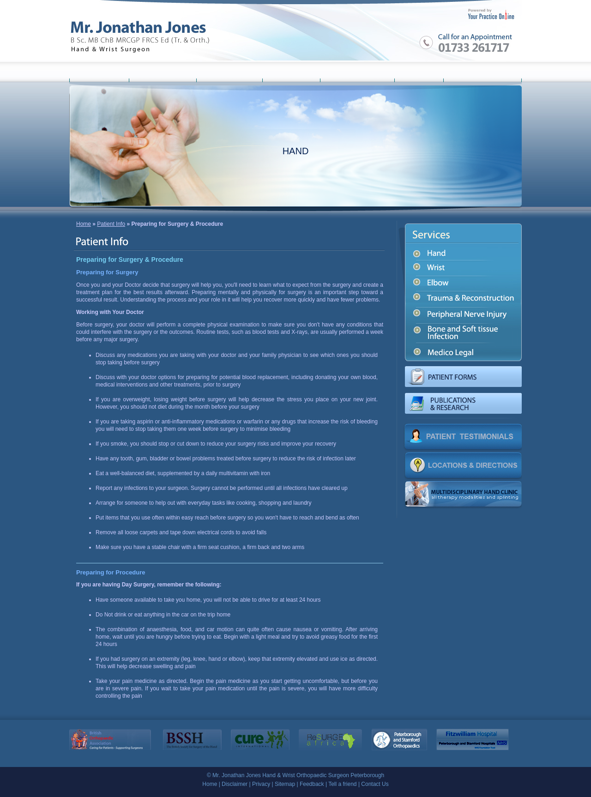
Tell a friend (342, 784)
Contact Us (374, 784)
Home (83, 224)
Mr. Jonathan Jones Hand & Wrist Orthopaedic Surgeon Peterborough (298, 775)
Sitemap (285, 784)
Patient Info (111, 224)
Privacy (261, 784)
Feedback (312, 784)
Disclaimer (234, 784)
